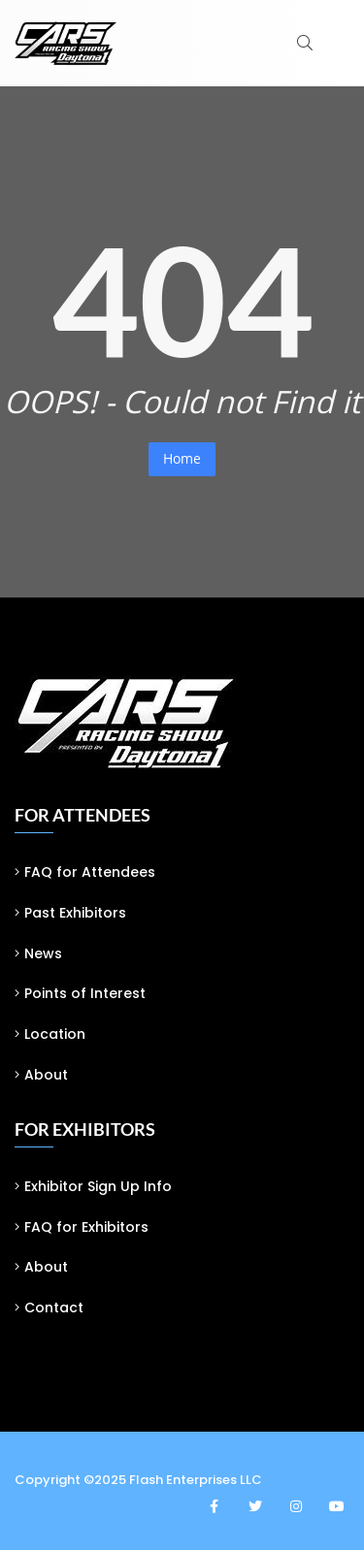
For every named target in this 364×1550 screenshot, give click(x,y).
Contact (53, 1307)
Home (182, 458)
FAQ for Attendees (89, 872)
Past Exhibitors (75, 912)
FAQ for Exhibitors (86, 1227)
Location (54, 1034)
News (43, 953)
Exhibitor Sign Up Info (98, 1186)
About (46, 1074)
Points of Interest (85, 993)
